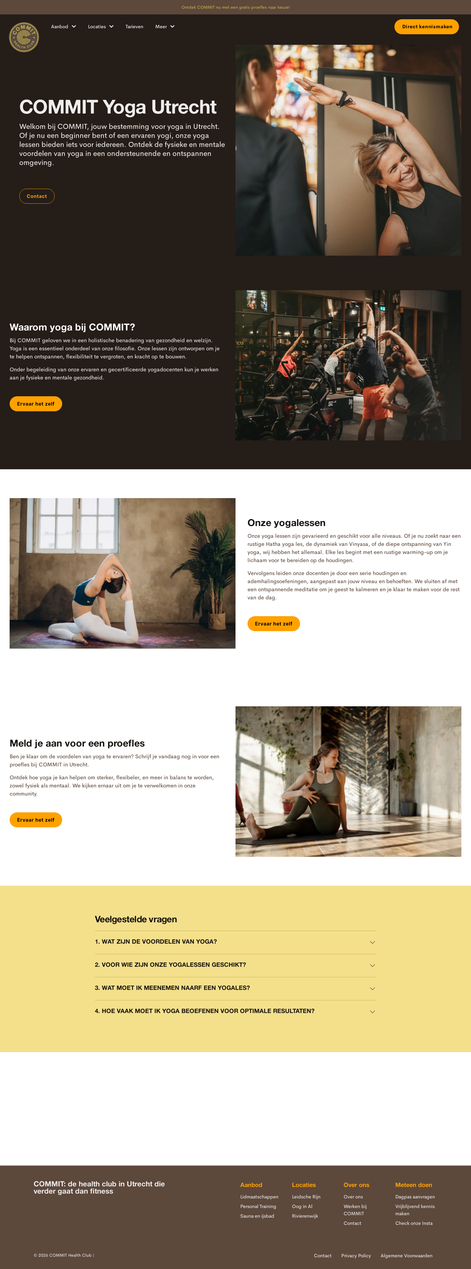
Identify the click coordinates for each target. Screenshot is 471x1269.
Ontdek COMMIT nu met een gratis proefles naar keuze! (235, 7)
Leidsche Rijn (306, 1197)
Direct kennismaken (427, 26)
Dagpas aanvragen (415, 1197)
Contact (37, 196)
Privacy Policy (356, 1255)
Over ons (353, 1197)
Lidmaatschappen (259, 1197)
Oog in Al (302, 1206)
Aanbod (63, 26)
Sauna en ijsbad (257, 1216)
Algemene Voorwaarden (407, 1255)
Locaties (101, 26)
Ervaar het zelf (36, 404)
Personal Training (258, 1206)
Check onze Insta (414, 1223)
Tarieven (134, 26)
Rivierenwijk (305, 1216)
